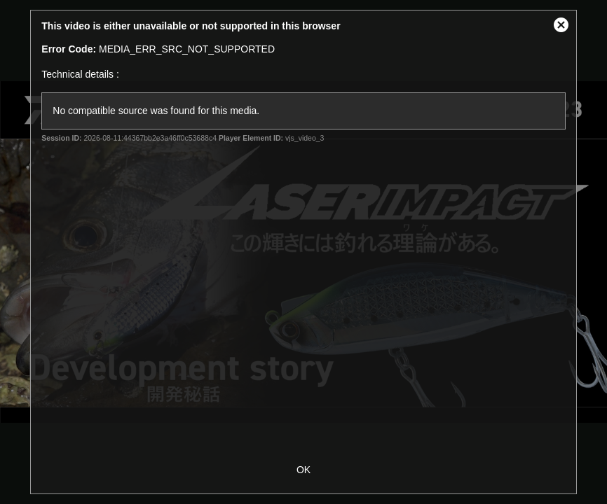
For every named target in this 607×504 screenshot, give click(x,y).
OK (303, 469)
